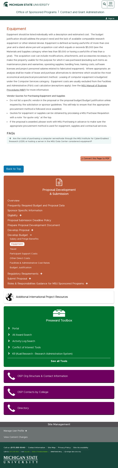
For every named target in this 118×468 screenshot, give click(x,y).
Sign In (111, 18)
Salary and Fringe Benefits (24, 239)
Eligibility (13, 215)
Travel (13, 249)
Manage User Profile (14, 431)
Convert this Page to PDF (97, 159)
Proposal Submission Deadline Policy (29, 220)
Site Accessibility (80, 447)
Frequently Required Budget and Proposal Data (36, 205)
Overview (14, 200)
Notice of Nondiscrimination (40, 451)
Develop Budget (18, 235)
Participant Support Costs (23, 254)
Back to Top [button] (13, 169)
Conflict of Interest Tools (26, 347)
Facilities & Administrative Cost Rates (30, 263)
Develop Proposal (18, 230)
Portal (15, 328)
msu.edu (27, 451)
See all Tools (59, 361)
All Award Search (22, 335)
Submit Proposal (17, 278)
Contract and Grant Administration (82, 12)
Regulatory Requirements (23, 273)
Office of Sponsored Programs (36, 12)
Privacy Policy (64, 447)
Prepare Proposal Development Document (34, 225)
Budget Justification (20, 267)
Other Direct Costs (20, 258)
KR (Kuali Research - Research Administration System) (42, 354)
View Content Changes (16, 437)
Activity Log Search (23, 341)
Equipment (17, 244)
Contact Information (36, 447)
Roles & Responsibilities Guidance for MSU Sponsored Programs (46, 283)
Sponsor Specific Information (25, 210)
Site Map (51, 447)
